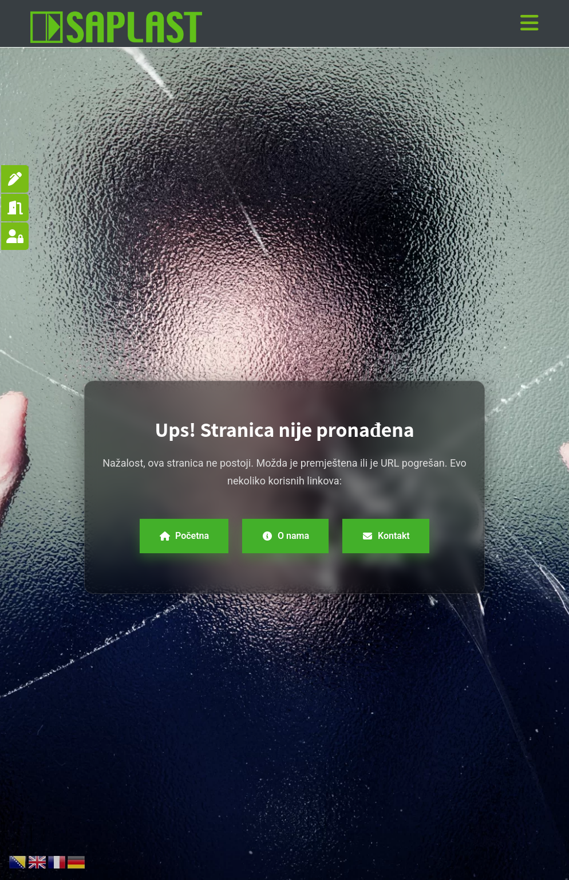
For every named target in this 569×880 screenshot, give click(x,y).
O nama (285, 535)
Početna (184, 535)
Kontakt (386, 535)
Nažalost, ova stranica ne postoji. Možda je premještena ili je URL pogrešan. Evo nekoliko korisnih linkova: (284, 472)
